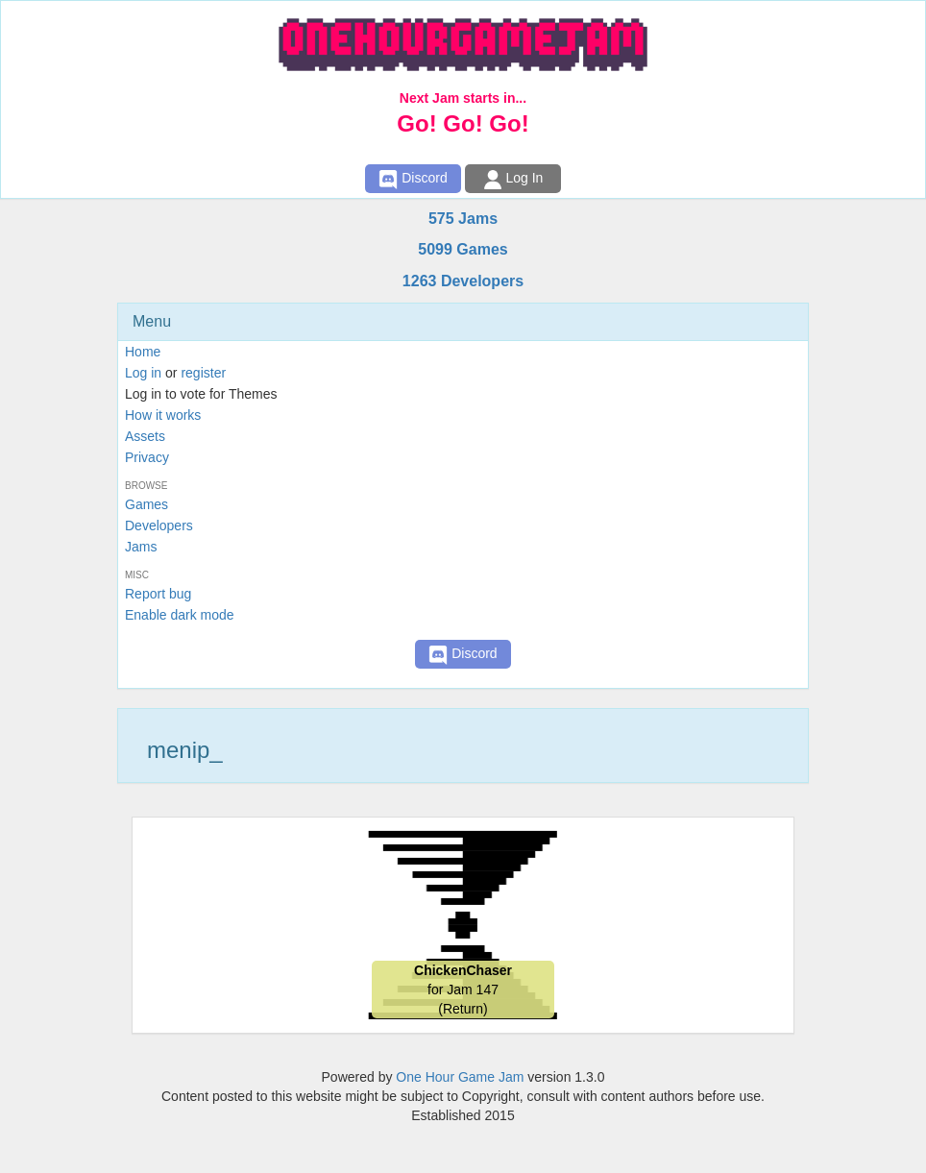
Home (142, 351)
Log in (143, 372)
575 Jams (463, 218)
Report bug (158, 593)
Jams (141, 546)
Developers (159, 525)
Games (146, 504)
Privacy (147, 457)
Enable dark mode (179, 615)
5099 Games (462, 249)
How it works (163, 415)
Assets (145, 436)
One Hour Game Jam (460, 1077)
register (203, 372)
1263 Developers (463, 281)
